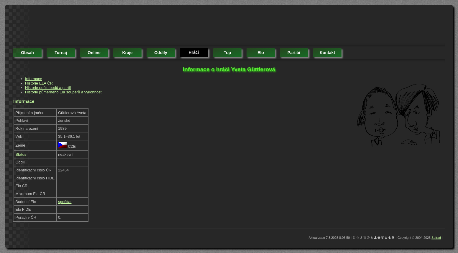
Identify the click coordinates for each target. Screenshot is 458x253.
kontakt (327, 52)
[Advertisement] (120, 26)
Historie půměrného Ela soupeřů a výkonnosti (63, 92)
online (94, 52)
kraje (127, 52)
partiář (294, 52)
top (227, 52)
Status (20, 154)
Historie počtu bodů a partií (48, 87)
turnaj (61, 52)
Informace (33, 79)
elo (260, 52)
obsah (27, 52)
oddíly (160, 52)
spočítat (65, 202)
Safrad (436, 237)
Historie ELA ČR (39, 83)
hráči (193, 52)
